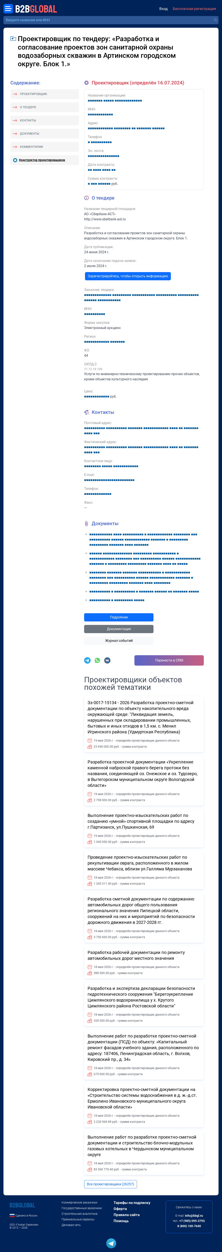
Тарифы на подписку (132, 1202)
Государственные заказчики (82, 1208)
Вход (163, 8)
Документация (119, 629)
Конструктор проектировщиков (42, 160)
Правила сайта (127, 1215)
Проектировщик (33, 94)
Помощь (121, 1221)
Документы (29, 133)
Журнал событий (119, 641)
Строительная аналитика (80, 1213)
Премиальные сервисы (78, 1219)
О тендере (28, 107)
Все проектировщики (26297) (110, 1184)
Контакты (28, 120)
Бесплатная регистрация (194, 8)
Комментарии (31, 146)
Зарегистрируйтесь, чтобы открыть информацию (128, 276)
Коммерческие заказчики (79, 1202)
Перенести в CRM (169, 660)
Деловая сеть (71, 1225)
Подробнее (119, 617)
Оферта (120, 1209)
